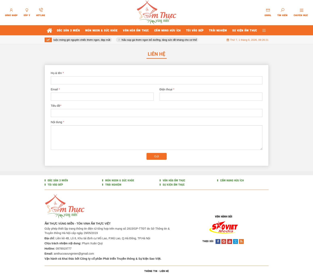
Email (268, 15)
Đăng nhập (11, 15)
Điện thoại (167, 89)
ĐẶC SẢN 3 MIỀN (57, 180)
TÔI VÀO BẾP (55, 184)
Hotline (40, 15)
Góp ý (27, 15)
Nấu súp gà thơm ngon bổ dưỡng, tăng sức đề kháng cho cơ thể (165, 39)
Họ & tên (57, 73)
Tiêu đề (56, 105)
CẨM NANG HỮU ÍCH (231, 180)
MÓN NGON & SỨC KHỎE (119, 180)
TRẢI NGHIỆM (112, 184)
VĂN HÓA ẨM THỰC (173, 180)
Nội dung (57, 122)
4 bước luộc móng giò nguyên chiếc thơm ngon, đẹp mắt (83, 39)
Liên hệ (164, 271)
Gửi (156, 156)
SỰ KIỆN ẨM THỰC (173, 184)
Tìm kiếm (282, 15)
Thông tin (150, 271)
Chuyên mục (301, 15)
